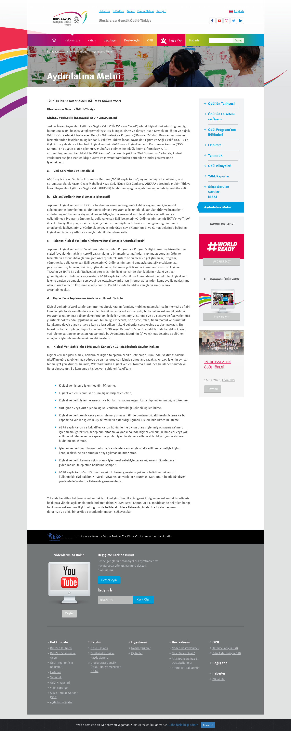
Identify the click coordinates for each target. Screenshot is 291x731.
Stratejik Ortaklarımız (185, 668)
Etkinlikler (228, 380)
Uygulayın (110, 40)
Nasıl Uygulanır (141, 648)
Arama (238, 40)
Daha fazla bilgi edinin (183, 724)
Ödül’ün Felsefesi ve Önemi (221, 116)
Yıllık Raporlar (218, 176)
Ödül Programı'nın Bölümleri (222, 132)
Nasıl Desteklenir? (183, 653)
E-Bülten (118, 11)
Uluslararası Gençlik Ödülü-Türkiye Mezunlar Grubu (106, 667)
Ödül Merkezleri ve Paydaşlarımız (102, 655)
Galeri (131, 11)
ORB (150, 40)
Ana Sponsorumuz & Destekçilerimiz (184, 660)
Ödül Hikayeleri (219, 165)
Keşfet (69, 613)
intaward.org (221, 316)
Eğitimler (137, 653)
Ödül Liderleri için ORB (226, 653)
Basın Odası (145, 11)
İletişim (161, 11)
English (239, 11)
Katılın (92, 40)
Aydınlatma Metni (217, 207)
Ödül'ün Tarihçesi (221, 103)
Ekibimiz (214, 144)
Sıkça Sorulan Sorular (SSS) (218, 191)
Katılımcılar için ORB (225, 648)
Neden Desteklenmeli (185, 648)
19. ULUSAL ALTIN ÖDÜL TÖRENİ (217, 364)
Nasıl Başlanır (99, 648)
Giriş (66, 51)
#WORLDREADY (222, 261)
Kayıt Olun (144, 599)
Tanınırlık (215, 155)
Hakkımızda (72, 40)
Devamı (213, 388)
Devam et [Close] (208, 725)
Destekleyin (132, 40)
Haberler (104, 11)
